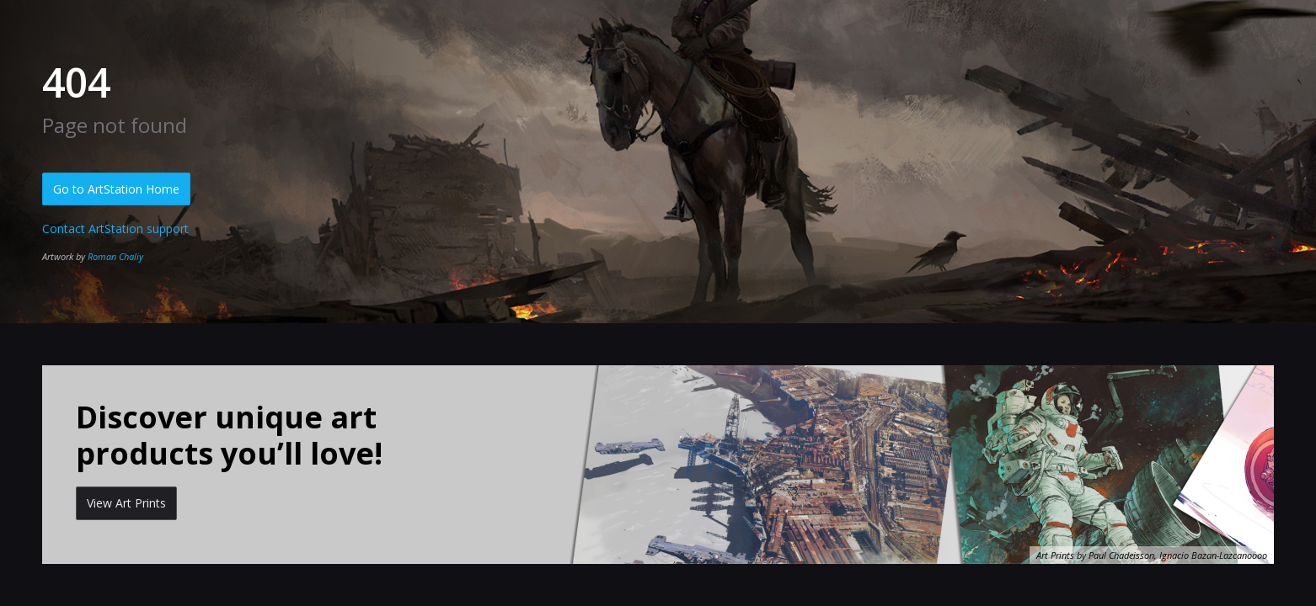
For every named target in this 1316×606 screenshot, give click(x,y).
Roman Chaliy (115, 256)
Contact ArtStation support (115, 229)
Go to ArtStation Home (116, 189)
